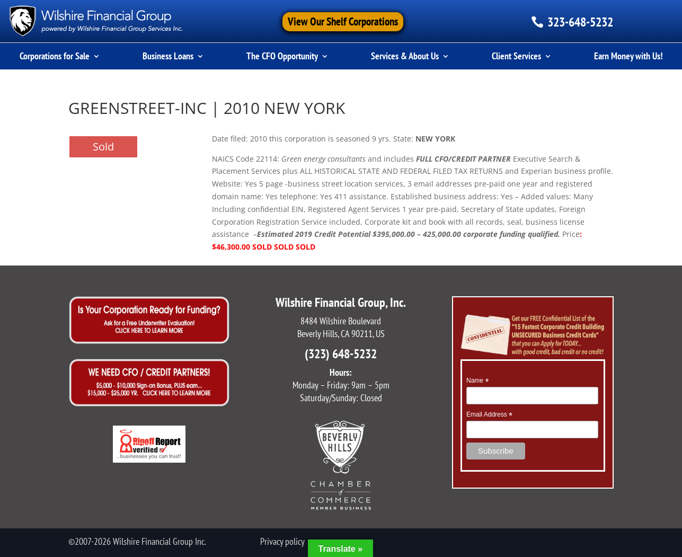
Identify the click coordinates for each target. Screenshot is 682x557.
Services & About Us (405, 57)
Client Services (516, 57)
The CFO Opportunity (282, 57)
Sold (103, 146)
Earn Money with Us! (628, 57)
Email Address (489, 415)
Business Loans (168, 57)
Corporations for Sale (55, 57)
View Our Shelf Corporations (343, 21)
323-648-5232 (580, 22)
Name (477, 381)
